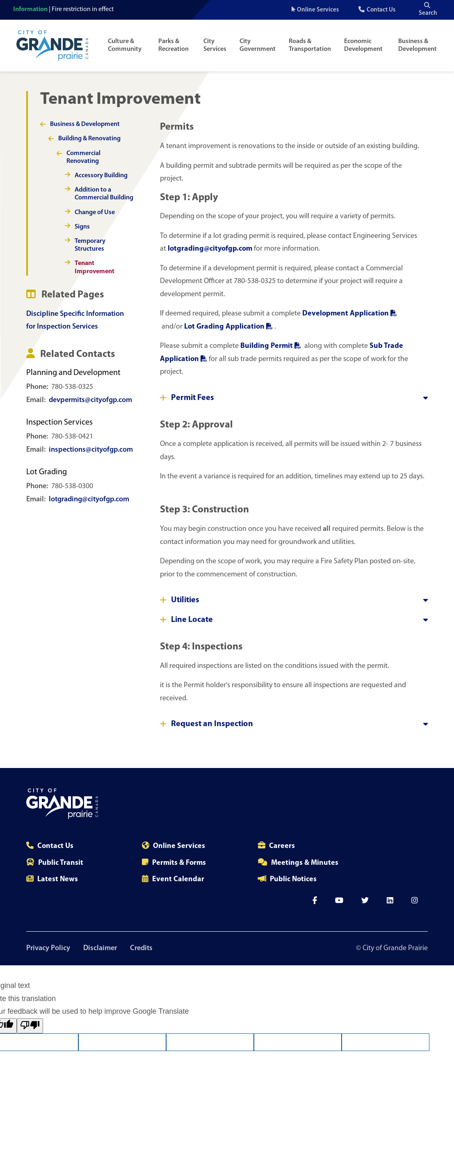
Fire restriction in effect (83, 9)
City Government (258, 45)
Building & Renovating (89, 138)
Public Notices (293, 879)
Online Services (318, 10)
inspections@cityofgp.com (91, 450)
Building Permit (271, 346)
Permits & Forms (179, 863)
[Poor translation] (30, 1025)
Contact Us (381, 10)
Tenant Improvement (94, 267)
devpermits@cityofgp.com (90, 400)
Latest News (57, 879)
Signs (82, 227)
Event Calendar (178, 879)
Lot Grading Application (229, 327)
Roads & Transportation (310, 45)
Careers (282, 846)
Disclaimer (100, 948)
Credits (141, 948)
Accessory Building (101, 175)
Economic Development (363, 45)
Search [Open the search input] (428, 9)
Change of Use (95, 212)
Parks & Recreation (173, 45)
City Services (214, 45)
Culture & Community (124, 45)
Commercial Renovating (83, 157)
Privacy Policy (48, 948)
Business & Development (417, 45)
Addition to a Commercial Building (104, 194)
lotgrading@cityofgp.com (89, 499)
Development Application (349, 314)
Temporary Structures (90, 245)
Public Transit (60, 863)
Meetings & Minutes (304, 863)
